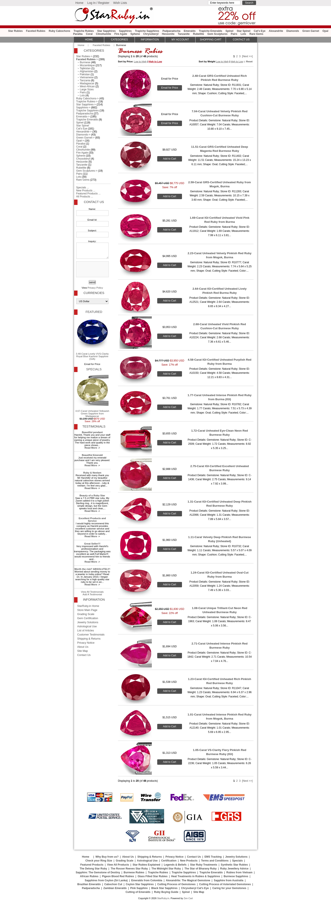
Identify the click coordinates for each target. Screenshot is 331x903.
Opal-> (80, 140)
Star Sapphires (106, 30)
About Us (83, 646)
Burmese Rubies (134, 872)
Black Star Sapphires (164, 888)
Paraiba (77, 33)
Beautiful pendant (92, 432)
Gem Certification (87, 618)
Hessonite (168, 33)
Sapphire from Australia (228, 880)
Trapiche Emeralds (210, 30)
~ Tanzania (83, 80)
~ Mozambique (85, 65)
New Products (188, 860)
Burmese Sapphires (236, 876)
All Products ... (84, 196)
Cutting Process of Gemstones (176, 884)
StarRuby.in (163, 898)
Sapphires (125, 30)
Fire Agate (120, 33)
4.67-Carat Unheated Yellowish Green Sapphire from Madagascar (92, 395)
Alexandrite (276, 30)
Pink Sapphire (139, 888)
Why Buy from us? (106, 856)
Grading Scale (86, 614)
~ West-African (85, 86)
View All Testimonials (92, 592)
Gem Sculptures (217, 33)
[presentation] (92, 269)
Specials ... (82, 187)
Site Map (82, 650)
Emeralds (190, 30)
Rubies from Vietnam (239, 872)
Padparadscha (171, 30)
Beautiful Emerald (92, 455)
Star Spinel (243, 30)
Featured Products (91, 864)
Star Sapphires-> (86, 104)
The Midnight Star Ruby (166, 868)
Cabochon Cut (113, 884)
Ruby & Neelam (92, 472)
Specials (93, 369)
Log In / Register (98, 3)
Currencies (94, 293)
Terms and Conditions (214, 860)
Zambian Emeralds (115, 888)
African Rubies (89, 876)
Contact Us (94, 202)
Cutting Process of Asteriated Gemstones (225, 884)
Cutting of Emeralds (138, 892)
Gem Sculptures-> (86, 170)
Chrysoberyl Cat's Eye (195, 888)
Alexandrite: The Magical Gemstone (188, 880)
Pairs (234, 33)
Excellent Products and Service (92, 519)
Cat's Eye (259, 30)
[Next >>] (247, 56)
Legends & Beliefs (175, 864)
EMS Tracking (213, 856)
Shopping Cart (210, 39)
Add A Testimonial (92, 594)
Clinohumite (103, 33)
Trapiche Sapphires (147, 30)
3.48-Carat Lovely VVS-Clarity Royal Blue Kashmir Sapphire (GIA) (92, 338)
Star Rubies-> (84, 56)
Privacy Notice (86, 642)
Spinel (229, 30)
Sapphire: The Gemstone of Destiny (98, 872)
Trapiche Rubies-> (87, 101)
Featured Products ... (88, 193)
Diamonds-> (83, 134)
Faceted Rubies (101, 45)
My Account (180, 39)
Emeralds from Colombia (146, 880)
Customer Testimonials (91, 634)
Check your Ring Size (98, 860)
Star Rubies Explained (146, 864)
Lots (243, 33)
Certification (168, 860)
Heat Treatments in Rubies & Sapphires (195, 876)
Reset (249, 61)
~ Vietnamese (85, 77)
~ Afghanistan (85, 71)
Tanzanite (184, 33)
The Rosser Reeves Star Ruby (129, 868)
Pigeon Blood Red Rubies (118, 876)
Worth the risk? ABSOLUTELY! (92, 569)
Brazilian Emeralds (89, 884)
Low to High (140, 61)
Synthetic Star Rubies (234, 864)
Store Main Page (87, 610)
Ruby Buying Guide (166, 892)
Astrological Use (87, 626)
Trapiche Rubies (84, 30)
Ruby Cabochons (59, 30)
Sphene (135, 33)
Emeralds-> (83, 116)
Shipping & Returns (89, 638)
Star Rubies (15, 30)
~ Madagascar (85, 83)
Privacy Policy (95, 287)
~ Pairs (81, 92)
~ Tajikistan (83, 68)
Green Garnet (310, 30)
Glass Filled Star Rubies (153, 876)
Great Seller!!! (92, 543)
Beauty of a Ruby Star (92, 495)
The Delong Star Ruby (93, 868)
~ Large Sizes (85, 89)
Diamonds (292, 30)
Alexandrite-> (84, 131)
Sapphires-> (83, 107)
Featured (93, 312)
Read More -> (92, 447)
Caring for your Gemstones (229, 888)
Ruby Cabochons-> (87, 98)
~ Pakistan (83, 74)
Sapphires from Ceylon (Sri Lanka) (106, 880)
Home (79, 3)
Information (150, 39)
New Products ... (85, 190)
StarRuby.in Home (88, 606)
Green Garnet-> (85, 137)
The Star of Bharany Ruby (200, 868)
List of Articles (85, 630)
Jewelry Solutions (87, 622)
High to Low (155, 61)
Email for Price (169, 87)
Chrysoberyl (151, 33)
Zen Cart (188, 898)
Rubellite (198, 33)
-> (87, 59)
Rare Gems (256, 33)
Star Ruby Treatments (203, 864)
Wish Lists (120, 3)
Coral (89, 33)
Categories (119, 39)
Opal (325, 30)
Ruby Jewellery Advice (234, 868)
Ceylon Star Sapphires (140, 884)
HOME (89, 39)
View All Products (118, 864)
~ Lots (80, 95)
